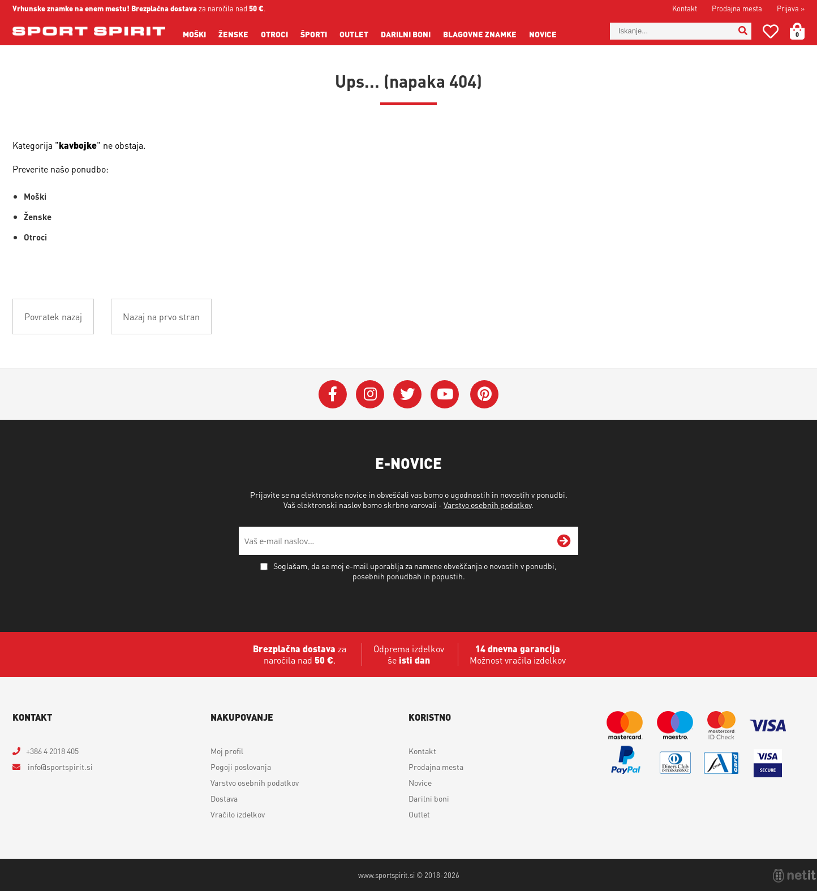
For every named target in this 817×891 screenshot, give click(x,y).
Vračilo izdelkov (237, 814)
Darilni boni (406, 34)
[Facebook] (333, 394)
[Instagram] (370, 394)
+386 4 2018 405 (52, 751)
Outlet (353, 34)
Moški (194, 34)
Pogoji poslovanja (240, 766)
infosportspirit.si (59, 766)
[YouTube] (445, 394)
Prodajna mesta (737, 8)
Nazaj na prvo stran (161, 316)
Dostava (224, 798)
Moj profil (226, 751)
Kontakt (684, 8)
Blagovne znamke (480, 34)
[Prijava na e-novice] (564, 541)
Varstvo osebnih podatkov (487, 505)
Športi (313, 34)
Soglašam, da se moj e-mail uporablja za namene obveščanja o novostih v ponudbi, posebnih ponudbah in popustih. (415, 571)
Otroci (274, 34)
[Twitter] (407, 394)
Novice (543, 34)
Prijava (791, 8)
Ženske (233, 34)
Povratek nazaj (53, 316)
